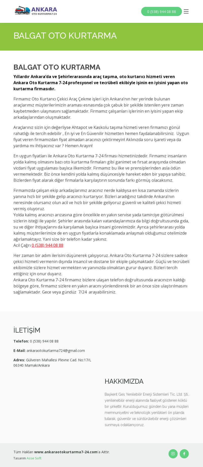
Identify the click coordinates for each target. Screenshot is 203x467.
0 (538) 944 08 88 (162, 11)
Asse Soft (34, 458)
